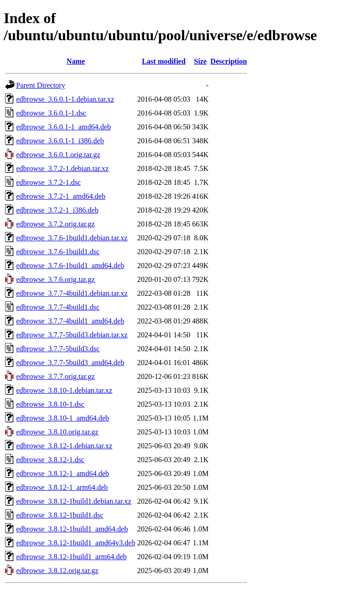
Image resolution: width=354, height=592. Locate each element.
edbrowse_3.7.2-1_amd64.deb (60, 196)
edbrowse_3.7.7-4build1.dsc (58, 307)
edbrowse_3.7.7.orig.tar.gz (55, 376)
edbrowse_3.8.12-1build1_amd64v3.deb (75, 543)
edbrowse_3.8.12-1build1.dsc (59, 515)
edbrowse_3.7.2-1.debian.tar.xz (62, 168)
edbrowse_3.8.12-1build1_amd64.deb (72, 529)
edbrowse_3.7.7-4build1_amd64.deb (70, 321)
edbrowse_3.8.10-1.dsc (50, 404)
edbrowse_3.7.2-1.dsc (48, 182)
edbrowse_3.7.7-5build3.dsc (58, 349)
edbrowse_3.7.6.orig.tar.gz (55, 279)
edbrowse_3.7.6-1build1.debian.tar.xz (71, 238)
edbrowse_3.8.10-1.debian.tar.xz (64, 390)
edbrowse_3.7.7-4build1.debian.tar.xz (71, 293)
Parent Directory (40, 85)
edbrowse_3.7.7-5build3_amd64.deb (70, 362)
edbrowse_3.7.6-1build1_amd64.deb (70, 265)
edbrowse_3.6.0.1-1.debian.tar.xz (65, 99)
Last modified (164, 61)
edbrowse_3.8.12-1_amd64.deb (62, 473)
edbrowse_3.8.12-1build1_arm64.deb (71, 557)
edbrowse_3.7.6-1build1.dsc (58, 252)
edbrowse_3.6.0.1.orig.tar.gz (58, 155)
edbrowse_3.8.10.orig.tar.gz (57, 432)
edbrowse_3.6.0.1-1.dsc (51, 113)
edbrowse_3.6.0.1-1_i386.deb (60, 141)
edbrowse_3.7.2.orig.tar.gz (55, 224)
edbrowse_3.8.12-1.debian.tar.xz (64, 446)
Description (228, 61)
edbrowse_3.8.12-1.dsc (50, 460)
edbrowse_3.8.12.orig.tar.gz (57, 570)
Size (200, 61)
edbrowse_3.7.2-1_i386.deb (57, 210)
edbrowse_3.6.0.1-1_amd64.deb (63, 127)
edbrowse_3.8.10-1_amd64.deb (62, 418)
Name (75, 61)
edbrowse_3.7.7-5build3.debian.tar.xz (71, 335)
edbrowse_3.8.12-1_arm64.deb (62, 487)
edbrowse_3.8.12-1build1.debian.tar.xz (73, 501)
